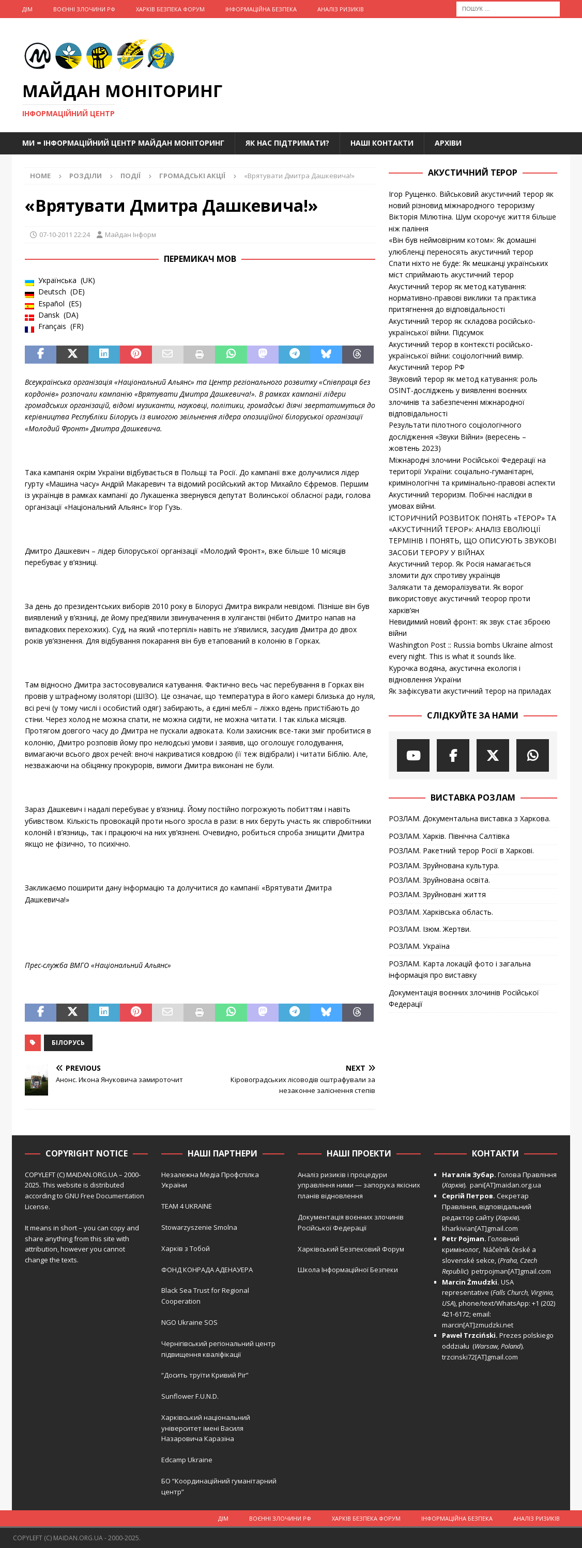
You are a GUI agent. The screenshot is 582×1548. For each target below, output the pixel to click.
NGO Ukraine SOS (189, 1322)
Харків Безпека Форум (170, 9)
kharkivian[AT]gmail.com (480, 1228)
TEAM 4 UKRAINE (186, 1206)
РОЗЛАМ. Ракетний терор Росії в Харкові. (461, 850)
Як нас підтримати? (287, 143)
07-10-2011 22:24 (64, 234)
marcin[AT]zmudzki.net (477, 1325)
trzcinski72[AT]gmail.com (481, 1357)
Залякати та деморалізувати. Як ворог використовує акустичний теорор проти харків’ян (459, 598)
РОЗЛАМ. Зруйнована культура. (444, 865)
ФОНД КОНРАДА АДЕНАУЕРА (207, 1269)
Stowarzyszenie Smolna (199, 1227)
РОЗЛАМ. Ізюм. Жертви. (430, 929)
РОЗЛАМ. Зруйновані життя (437, 894)
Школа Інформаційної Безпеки (348, 1269)
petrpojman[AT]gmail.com (511, 1271)
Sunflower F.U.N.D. (190, 1396)
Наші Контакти (381, 143)
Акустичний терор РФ (427, 367)
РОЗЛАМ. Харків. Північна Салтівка (449, 836)
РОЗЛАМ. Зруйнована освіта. (439, 880)
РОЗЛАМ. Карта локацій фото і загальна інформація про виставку (460, 969)
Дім (27, 9)
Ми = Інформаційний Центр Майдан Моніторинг (123, 143)
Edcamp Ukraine (186, 1459)
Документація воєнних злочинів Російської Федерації (464, 998)
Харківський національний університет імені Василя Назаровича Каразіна (205, 1428)
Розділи (85, 175)
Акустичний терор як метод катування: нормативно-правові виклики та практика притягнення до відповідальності (462, 298)
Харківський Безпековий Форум (351, 1249)
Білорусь (68, 1042)
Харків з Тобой (185, 1248)
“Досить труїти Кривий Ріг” (205, 1375)
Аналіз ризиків (340, 9)
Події (130, 175)
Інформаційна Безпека (261, 9)
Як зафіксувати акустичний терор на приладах (470, 691)
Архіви (448, 143)
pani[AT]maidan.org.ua (505, 1185)
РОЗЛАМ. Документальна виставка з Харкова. (469, 818)
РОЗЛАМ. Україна (419, 946)
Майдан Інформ (130, 234)
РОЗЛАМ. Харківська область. (441, 912)
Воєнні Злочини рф (84, 9)
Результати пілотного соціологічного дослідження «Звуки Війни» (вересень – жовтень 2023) (457, 436)
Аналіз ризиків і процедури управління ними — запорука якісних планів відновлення (359, 1185)
